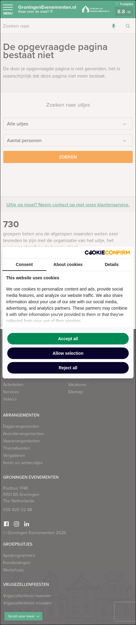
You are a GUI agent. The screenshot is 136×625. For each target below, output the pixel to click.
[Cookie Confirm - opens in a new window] (107, 252)
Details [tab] (112, 264)
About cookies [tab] (68, 264)
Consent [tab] (24, 264)
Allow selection (68, 353)
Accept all (68, 338)
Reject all (68, 367)
